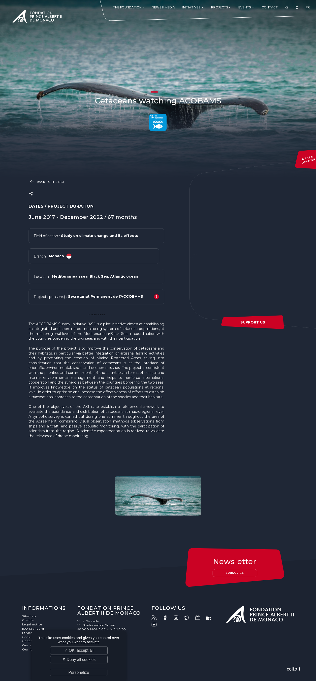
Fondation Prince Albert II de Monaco (37, 17)
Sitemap (29, 616)
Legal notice (32, 624)
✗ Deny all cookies (78, 659)
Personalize (78, 672)
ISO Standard (33, 628)
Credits (28, 620)
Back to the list (46, 181)
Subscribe (235, 573)
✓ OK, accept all (79, 650)
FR (308, 7)
